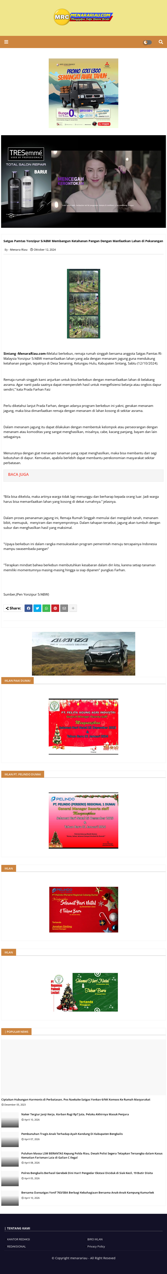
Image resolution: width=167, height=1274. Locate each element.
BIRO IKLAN (95, 1239)
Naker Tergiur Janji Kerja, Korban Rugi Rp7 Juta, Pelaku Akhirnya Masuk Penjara (75, 1114)
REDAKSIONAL (16, 1246)
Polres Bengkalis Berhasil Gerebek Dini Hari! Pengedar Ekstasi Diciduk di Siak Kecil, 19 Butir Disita (87, 1173)
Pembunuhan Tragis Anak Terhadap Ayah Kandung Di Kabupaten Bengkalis (72, 1134)
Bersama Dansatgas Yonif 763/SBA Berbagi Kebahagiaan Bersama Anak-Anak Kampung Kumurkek (87, 1192)
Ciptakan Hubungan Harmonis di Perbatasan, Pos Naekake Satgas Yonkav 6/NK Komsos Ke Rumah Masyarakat (75, 1099)
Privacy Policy (96, 1246)
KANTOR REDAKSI (18, 1239)
